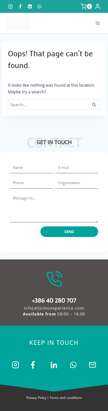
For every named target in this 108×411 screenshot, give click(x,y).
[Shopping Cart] (86, 6)
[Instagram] (10, 6)
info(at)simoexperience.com (54, 308)
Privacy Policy (36, 397)
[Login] (98, 6)
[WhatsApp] (39, 6)
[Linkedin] (29, 6)
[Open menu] (97, 23)
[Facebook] (20, 6)
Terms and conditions (65, 397)
